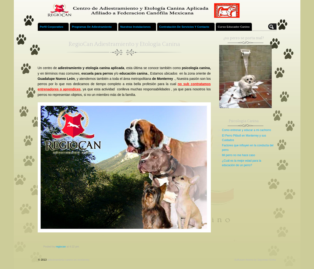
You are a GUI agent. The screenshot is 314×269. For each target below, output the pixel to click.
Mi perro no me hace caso (238, 155)
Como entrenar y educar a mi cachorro (246, 130)
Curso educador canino (234, 26)
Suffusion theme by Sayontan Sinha (255, 259)
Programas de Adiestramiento (94, 28)
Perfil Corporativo (53, 28)
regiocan (61, 246)
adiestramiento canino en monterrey (68, 259)
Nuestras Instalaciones (137, 28)
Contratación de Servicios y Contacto (186, 28)
